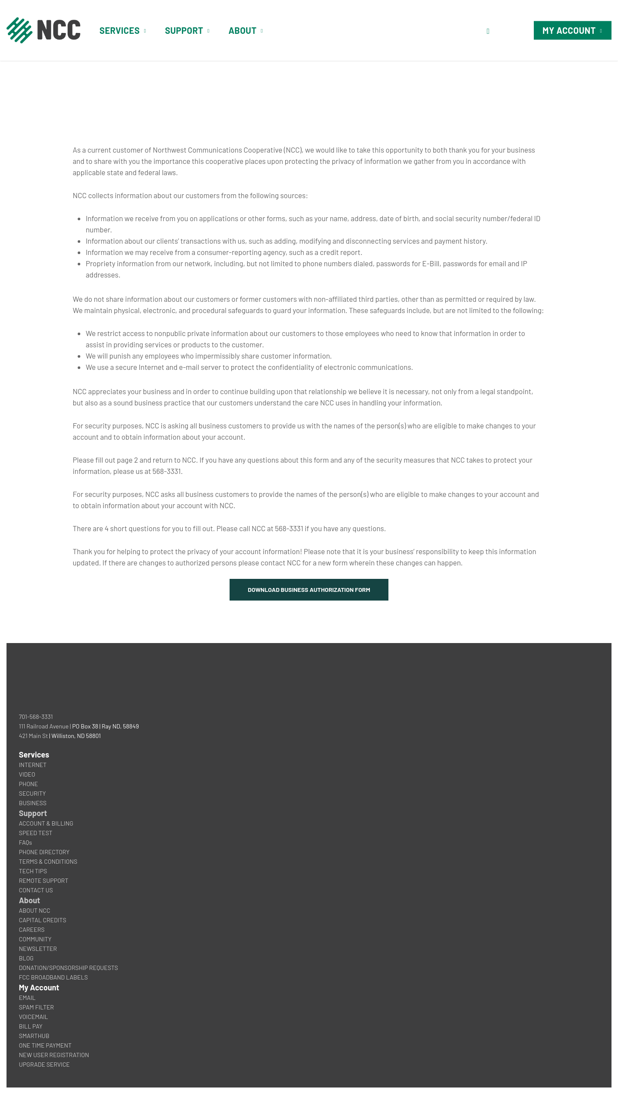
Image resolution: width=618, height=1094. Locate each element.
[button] (309, 590)
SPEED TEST (35, 832)
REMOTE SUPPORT (43, 880)
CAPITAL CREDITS (42, 920)
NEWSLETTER (38, 948)
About (29, 900)
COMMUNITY (35, 939)
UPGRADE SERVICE (44, 1064)
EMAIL (27, 997)
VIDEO (27, 774)
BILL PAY (31, 1026)
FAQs (25, 842)
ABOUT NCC (34, 910)
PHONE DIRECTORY (44, 852)
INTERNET (32, 764)
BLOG (26, 958)
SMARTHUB (34, 1035)
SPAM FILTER (36, 1007)
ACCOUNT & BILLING (46, 823)
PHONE (28, 783)
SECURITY (32, 793)
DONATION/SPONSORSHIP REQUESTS (68, 967)
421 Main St (33, 735)
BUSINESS (32, 803)
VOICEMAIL (33, 1016)
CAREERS (31, 929)
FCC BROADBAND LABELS (53, 977)
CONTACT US (36, 890)
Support (33, 813)
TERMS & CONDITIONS (48, 861)
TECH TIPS (33, 871)
